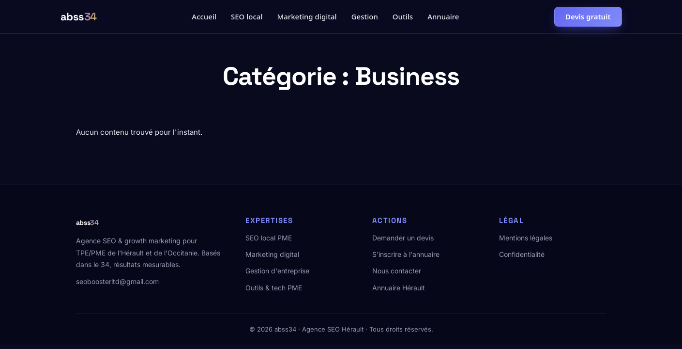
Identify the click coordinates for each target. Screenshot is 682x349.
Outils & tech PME (273, 288)
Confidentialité (522, 254)
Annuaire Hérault (398, 288)
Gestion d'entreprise (277, 271)
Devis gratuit (588, 16)
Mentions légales (525, 238)
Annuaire (443, 16)
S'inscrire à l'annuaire (406, 254)
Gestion (364, 16)
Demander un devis (403, 238)
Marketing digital (306, 16)
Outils (403, 16)
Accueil (204, 16)
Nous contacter (396, 271)
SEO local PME (268, 238)
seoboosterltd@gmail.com (117, 281)
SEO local (246, 16)
